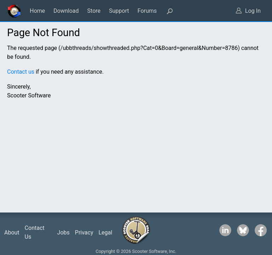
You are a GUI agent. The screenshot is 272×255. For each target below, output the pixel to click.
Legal (105, 232)
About (11, 232)
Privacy (84, 232)
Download (66, 10)
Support (119, 10)
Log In (253, 10)
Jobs (63, 232)
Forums (147, 10)
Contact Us (35, 232)
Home (37, 10)
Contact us (20, 71)
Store (93, 10)
